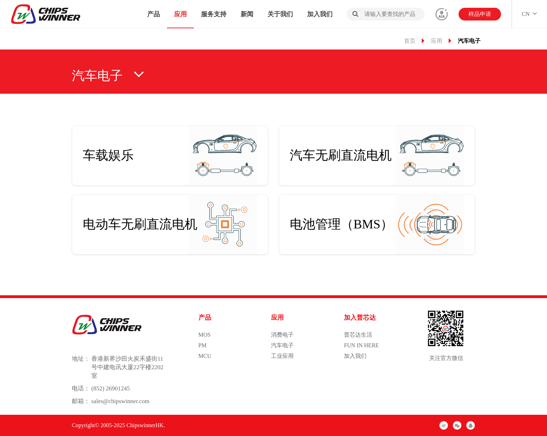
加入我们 (320, 14)
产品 (153, 14)
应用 (180, 14)
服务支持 (213, 14)
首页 (409, 41)
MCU (204, 356)
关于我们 (280, 14)
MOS (204, 335)
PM (202, 345)
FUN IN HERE (361, 345)
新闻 (247, 14)
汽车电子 (282, 345)
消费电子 (282, 335)
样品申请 (479, 14)
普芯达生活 (358, 335)
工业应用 (282, 356)
